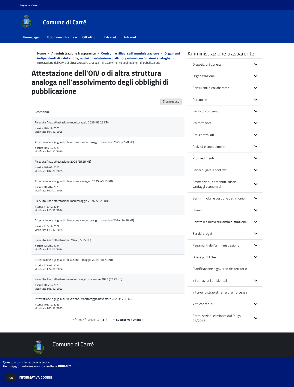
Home (41, 53)
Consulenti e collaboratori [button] (211, 87)
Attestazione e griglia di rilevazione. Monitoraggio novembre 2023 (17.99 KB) (83, 299)
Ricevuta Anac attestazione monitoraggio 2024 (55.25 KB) (71, 201)
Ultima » (138, 319)
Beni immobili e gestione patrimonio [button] (219, 198)
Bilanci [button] (197, 210)
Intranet (130, 37)
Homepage (31, 37)
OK (11, 378)
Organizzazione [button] (204, 75)
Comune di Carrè (64, 22)
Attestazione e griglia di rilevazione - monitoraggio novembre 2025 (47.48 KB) (84, 142)
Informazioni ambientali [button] (210, 280)
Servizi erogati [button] (203, 233)
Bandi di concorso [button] (206, 111)
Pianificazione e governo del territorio (220, 268)
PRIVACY (64, 366)
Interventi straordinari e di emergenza (220, 292)
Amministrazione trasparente (73, 53)
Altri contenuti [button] (203, 303)
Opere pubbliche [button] (204, 257)
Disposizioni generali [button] (207, 64)
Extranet (110, 37)
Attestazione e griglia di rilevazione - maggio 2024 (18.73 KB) (73, 259)
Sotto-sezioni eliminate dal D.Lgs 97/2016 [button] (217, 318)
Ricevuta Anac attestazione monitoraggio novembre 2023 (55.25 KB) (78, 279)
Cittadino (89, 37)
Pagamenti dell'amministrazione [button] (216, 245)
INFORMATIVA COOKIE (35, 377)
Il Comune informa (60, 37)
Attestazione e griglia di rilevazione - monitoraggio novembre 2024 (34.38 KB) (84, 220)
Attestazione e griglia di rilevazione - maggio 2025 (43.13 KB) (73, 181)
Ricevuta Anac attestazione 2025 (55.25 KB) (62, 161)
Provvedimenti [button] (203, 158)
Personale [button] (200, 99)
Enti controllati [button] (203, 134)
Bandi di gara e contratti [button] (210, 170)
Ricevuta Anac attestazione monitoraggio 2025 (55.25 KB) (71, 122)
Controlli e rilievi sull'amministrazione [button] (220, 221)
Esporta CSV (171, 102)
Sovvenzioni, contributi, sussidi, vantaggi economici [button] (215, 184)
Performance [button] (202, 123)
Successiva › (124, 319)
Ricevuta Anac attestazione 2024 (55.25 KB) (62, 240)
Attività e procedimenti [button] (209, 146)
